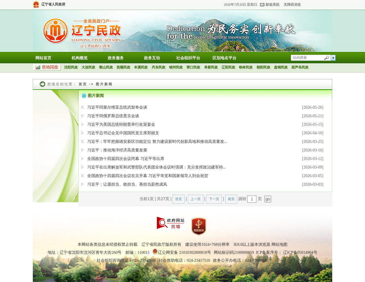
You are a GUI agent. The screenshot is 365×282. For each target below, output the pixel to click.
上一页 (195, 199)
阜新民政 (211, 67)
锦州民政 (176, 67)
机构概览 (80, 58)
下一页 (214, 199)
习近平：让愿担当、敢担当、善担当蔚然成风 (127, 184)
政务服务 (116, 58)
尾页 (231, 199)
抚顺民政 (123, 67)
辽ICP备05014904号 (300, 252)
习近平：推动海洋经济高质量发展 (117, 150)
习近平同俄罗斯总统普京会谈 (113, 116)
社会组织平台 (188, 58)
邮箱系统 (272, 5)
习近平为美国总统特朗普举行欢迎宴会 (121, 124)
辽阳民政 (228, 67)
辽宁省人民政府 (53, 4)
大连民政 (88, 67)
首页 (83, 84)
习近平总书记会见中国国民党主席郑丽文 (123, 133)
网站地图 (279, 244)
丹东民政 (158, 67)
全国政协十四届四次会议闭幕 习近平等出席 (125, 159)
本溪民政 (141, 67)
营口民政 (193, 67)
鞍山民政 (106, 67)
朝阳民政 (263, 67)
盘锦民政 (281, 67)
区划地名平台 (224, 58)
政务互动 (152, 58)
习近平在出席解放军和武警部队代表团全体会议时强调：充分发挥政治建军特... (156, 167)
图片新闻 (104, 84)
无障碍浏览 (292, 5)
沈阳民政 (71, 67)
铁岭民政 (246, 67)
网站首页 (43, 58)
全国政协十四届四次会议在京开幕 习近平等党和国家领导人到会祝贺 (147, 176)
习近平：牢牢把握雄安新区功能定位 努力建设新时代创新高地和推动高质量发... (157, 141)
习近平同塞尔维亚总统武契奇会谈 (117, 107)
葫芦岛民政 (300, 67)
